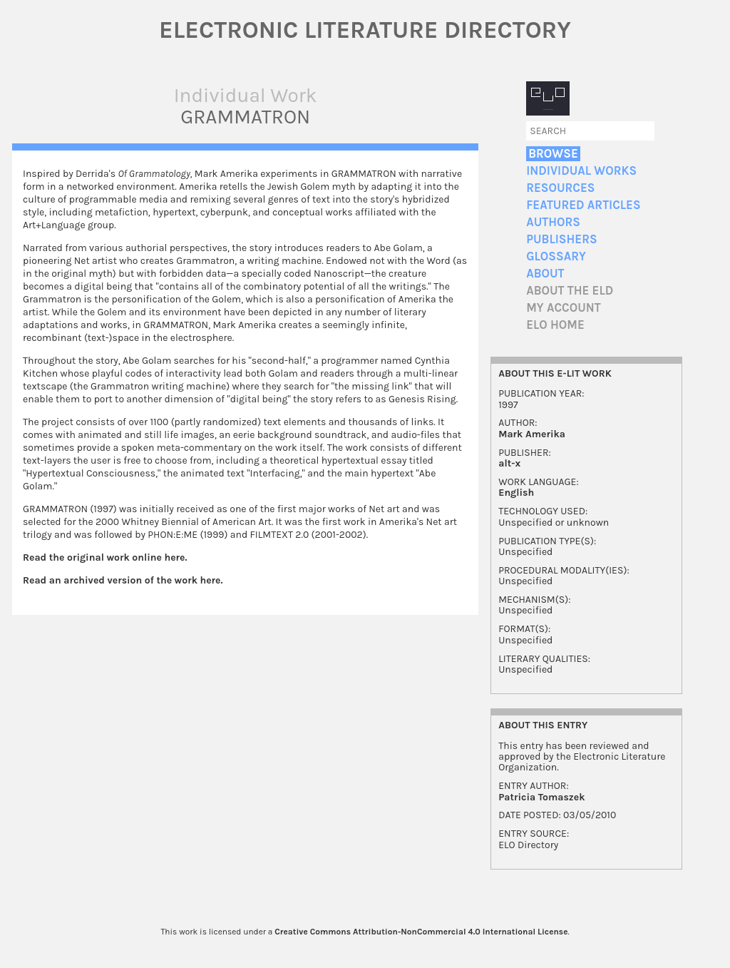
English (516, 492)
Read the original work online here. (105, 557)
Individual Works (581, 171)
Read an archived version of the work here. (123, 580)
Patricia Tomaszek (541, 797)
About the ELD (569, 290)
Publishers (561, 239)
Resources (560, 188)
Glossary (556, 256)
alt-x (509, 463)
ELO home (555, 325)
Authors (553, 222)
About (545, 273)
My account (563, 308)
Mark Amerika (531, 434)
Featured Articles (583, 205)
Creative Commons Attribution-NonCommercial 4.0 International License (420, 932)
